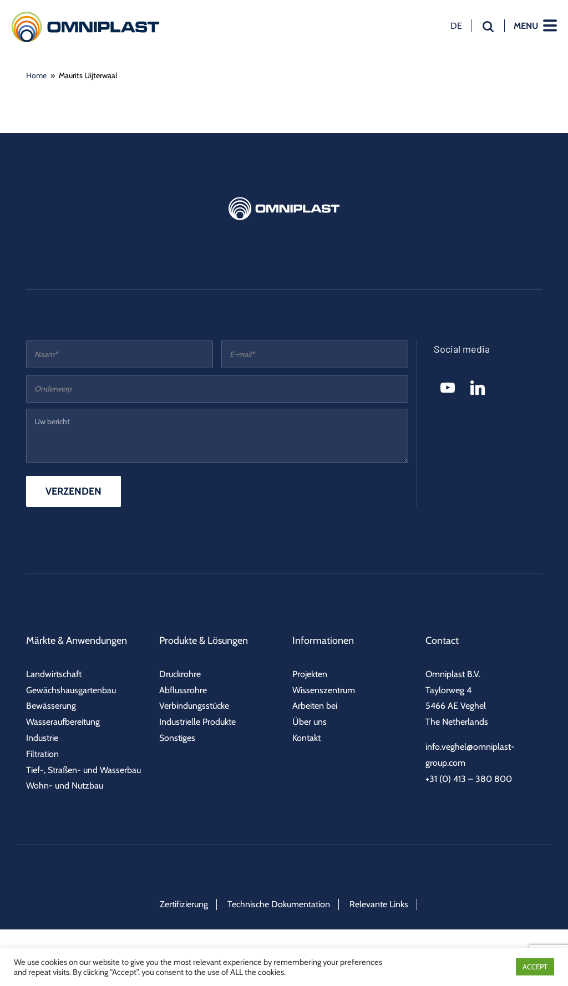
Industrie (42, 738)
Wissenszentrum (323, 690)
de (456, 25)
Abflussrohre (183, 690)
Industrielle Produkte (197, 721)
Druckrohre (180, 674)
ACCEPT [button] (535, 966)
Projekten (309, 674)
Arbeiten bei (314, 705)
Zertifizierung (184, 904)
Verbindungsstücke (194, 705)
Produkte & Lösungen (203, 640)
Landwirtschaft (54, 674)
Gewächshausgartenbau (71, 690)
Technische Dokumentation (278, 904)
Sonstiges (177, 738)
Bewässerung (51, 705)
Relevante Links (378, 904)
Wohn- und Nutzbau (64, 785)
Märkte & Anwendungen (76, 640)
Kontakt (306, 738)
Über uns (309, 721)
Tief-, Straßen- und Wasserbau (83, 770)
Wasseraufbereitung (63, 721)
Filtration (42, 754)
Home (36, 75)
